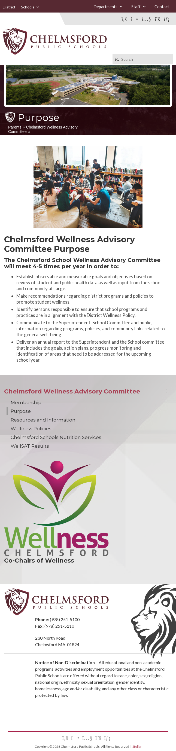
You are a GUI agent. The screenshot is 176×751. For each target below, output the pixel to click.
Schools (30, 7)
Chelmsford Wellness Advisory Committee (72, 391)
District (9, 7)
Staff (138, 7)
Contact (161, 6)
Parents (14, 127)
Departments (108, 7)
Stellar (137, 746)
